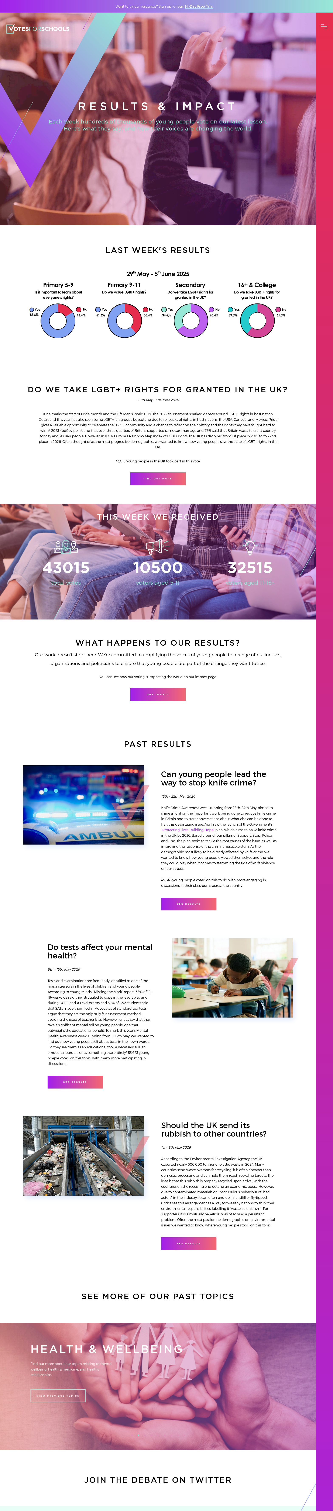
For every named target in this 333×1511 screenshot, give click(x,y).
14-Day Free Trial (199, 6)
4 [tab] (153, 1436)
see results (188, 904)
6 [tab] (166, 1436)
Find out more (158, 478)
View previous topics (58, 1396)
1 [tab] (133, 1436)
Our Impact (158, 694)
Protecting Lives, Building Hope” (188, 830)
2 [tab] (140, 1436)
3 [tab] (146, 1436)
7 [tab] (173, 1436)
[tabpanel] (158, 1386)
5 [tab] (159, 1436)
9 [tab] (186, 1436)
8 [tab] (179, 1436)
